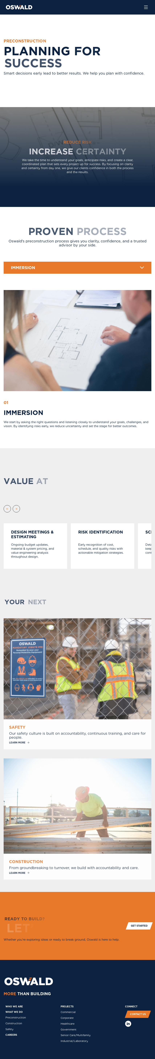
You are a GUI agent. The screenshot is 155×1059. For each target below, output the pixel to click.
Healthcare (67, 1023)
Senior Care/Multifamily (76, 1035)
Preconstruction (15, 1017)
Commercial (68, 1012)
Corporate (67, 1017)
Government (68, 1029)
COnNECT (131, 1006)
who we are (14, 1006)
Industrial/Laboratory (74, 1041)
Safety (9, 1029)
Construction (13, 1023)
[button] (77, 268)
